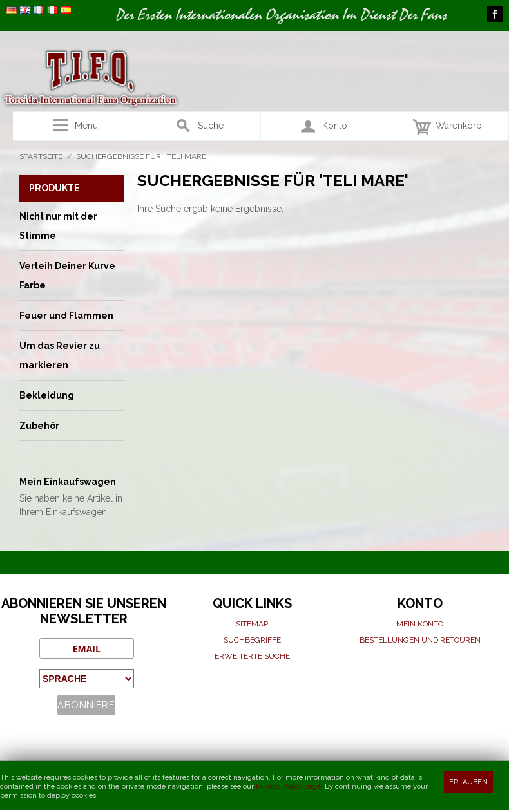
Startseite (40, 156)
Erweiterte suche (252, 656)
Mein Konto (419, 623)
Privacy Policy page (288, 786)
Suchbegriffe (252, 640)
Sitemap (252, 623)
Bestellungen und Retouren (420, 640)
